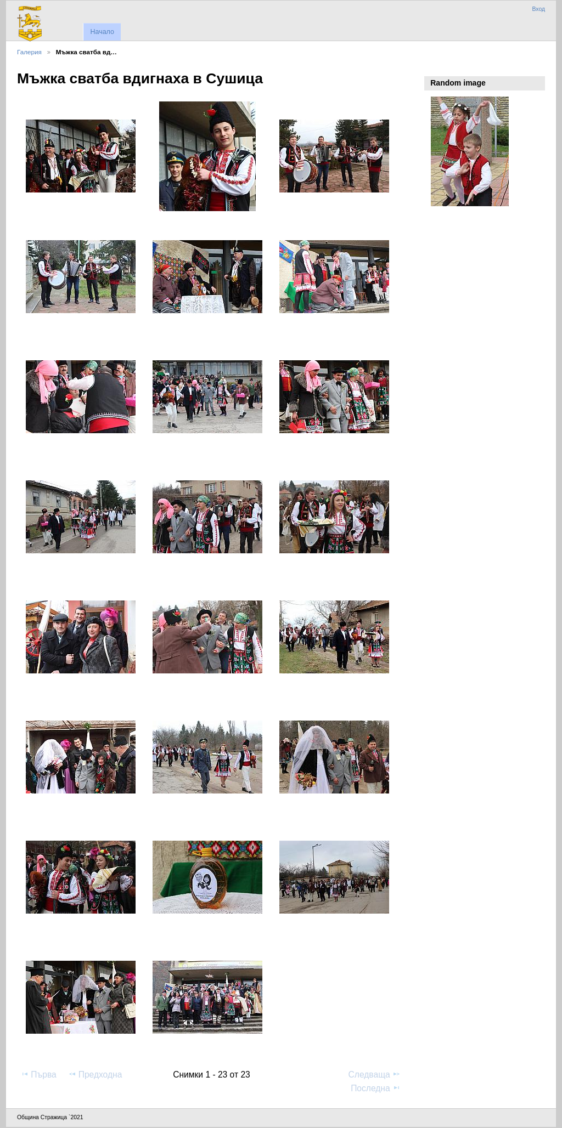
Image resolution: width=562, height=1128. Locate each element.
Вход (538, 9)
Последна (376, 1088)
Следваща (375, 1074)
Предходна (95, 1074)
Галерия (29, 51)
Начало (102, 32)
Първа (38, 1074)
